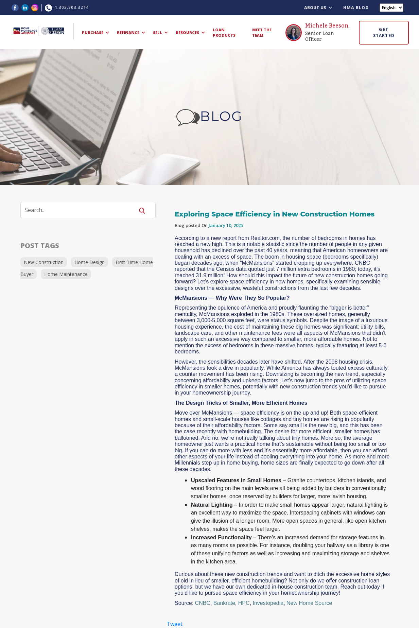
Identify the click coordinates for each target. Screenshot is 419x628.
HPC (244, 603)
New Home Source (309, 603)
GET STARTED (384, 32)
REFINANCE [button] (131, 32)
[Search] (81, 210)
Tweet (174, 624)
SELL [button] (160, 32)
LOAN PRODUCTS (224, 32)
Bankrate (224, 603)
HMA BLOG (356, 8)
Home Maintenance (66, 274)
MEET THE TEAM (262, 32)
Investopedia (267, 603)
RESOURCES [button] (190, 32)
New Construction (44, 262)
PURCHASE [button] (95, 32)
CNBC (202, 603)
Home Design (89, 262)
